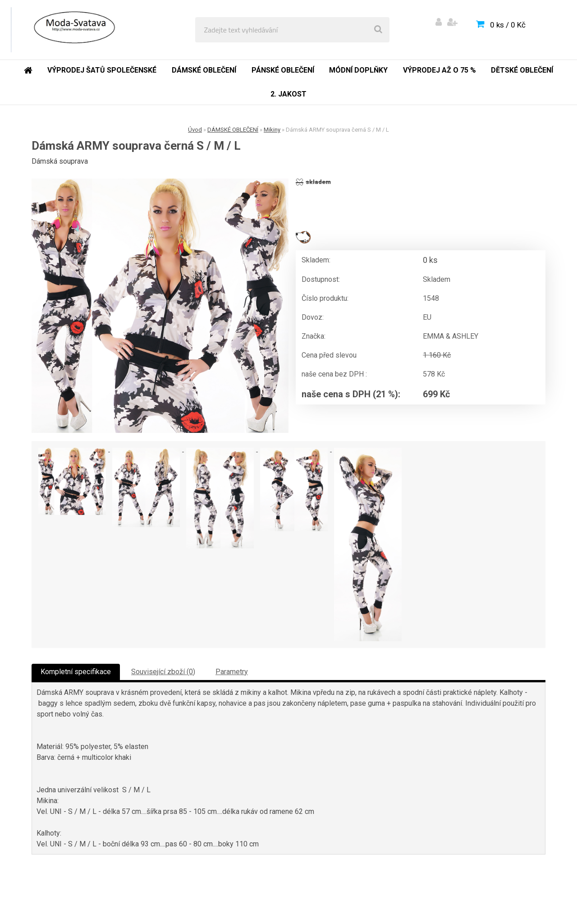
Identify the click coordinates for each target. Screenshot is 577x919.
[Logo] (73, 29)
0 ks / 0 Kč (508, 24)
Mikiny (272, 129)
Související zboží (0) (163, 671)
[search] (378, 29)
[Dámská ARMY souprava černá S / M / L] (160, 306)
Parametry (231, 671)
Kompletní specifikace (76, 671)
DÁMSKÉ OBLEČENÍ (232, 129)
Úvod (195, 129)
